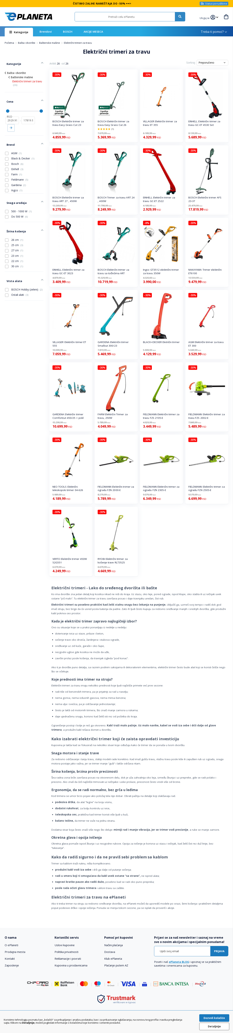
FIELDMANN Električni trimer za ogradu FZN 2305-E (161, 488)
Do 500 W (16, 205)
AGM (13, 144)
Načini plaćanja (113, 945)
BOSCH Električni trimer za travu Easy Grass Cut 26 (113, 123)
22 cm (14, 246)
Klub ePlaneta (113, 958)
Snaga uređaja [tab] (14, 192)
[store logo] (28, 17)
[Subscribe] (219, 951)
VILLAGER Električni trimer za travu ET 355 (160, 123)
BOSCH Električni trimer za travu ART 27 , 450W (68, 199)
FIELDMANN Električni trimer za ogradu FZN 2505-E (206, 488)
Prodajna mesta (15, 952)
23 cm (14, 241)
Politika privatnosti (66, 952)
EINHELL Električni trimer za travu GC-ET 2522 (159, 199)
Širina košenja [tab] (14, 217)
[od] (12, 114)
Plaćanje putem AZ (116, 965)
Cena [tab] (8, 97)
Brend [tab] (9, 136)
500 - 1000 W (18, 199)
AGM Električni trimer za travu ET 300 (206, 343)
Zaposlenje (12, 965)
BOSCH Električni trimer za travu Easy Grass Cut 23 (68, 123)
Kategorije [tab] (12, 62)
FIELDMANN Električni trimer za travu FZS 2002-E (206, 416)
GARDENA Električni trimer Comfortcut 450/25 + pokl (68, 416)
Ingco (13, 181)
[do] (28, 114)
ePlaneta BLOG (179, 962)
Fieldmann (16, 171)
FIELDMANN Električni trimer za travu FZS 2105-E (161, 416)
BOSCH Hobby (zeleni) (24, 272)
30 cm (14, 252)
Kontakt (10, 958)
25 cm (14, 230)
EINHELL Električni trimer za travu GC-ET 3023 (68, 271)
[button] (205, 17)
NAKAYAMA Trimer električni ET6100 (205, 271)
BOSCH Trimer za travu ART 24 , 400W (116, 199)
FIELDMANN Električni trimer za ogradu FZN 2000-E (116, 488)
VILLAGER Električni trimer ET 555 (69, 343)
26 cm (14, 225)
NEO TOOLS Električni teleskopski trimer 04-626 (67, 488)
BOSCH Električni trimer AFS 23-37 (205, 199)
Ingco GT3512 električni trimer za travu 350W (161, 271)
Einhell (14, 160)
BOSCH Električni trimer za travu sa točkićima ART (113, 271)
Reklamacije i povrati (68, 958)
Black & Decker (19, 149)
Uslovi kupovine (65, 945)
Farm (13, 165)
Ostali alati (16, 277)
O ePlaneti (11, 945)
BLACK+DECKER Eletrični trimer (161, 342)
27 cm (14, 236)
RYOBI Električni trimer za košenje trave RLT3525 (113, 560)
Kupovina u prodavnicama (71, 965)
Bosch (14, 155)
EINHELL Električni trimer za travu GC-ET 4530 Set (204, 123)
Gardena (15, 176)
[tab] (27, 937)
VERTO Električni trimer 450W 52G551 (69, 560)
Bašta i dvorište (27, 42)
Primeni (11, 121)
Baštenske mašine (50, 42)
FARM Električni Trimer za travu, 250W (113, 416)
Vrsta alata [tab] (12, 264)
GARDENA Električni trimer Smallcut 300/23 (113, 343)
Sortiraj (190, 62)
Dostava (109, 952)
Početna (10, 42)
